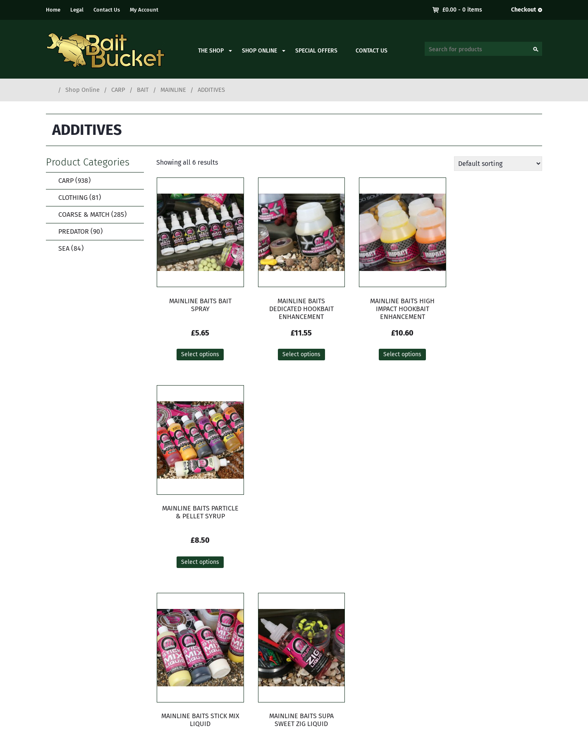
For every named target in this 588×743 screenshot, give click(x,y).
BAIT (143, 89)
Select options (199, 354)
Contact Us (106, 10)
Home (53, 10)
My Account (144, 10)
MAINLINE (173, 89)
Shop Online (259, 50)
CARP (118, 89)
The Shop (211, 50)
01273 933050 (209, 662)
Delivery (487, 636)
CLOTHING (74, 197)
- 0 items (462, 9)
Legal (77, 10)
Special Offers (316, 50)
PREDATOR (75, 231)
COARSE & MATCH (87, 214)
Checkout (523, 9)
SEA (65, 248)
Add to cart (298, 564)
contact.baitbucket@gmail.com (235, 672)
